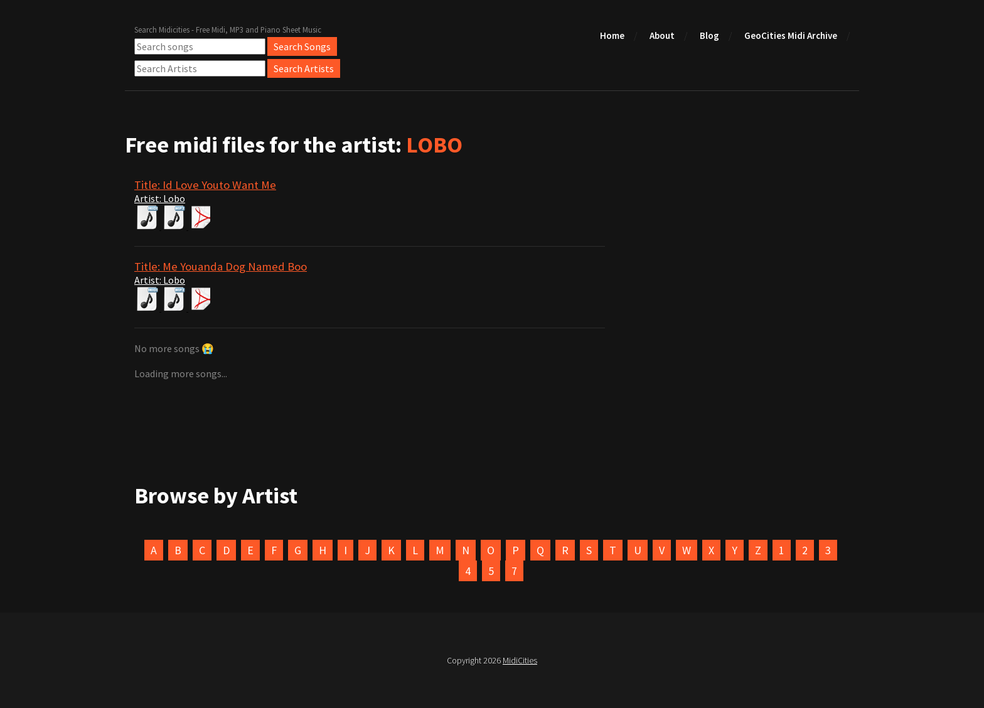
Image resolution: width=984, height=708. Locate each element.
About (662, 35)
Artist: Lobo (159, 198)
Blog (709, 35)
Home (612, 35)
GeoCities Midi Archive (790, 35)
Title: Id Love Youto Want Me (205, 185)
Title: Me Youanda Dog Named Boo (220, 266)
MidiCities (520, 660)
